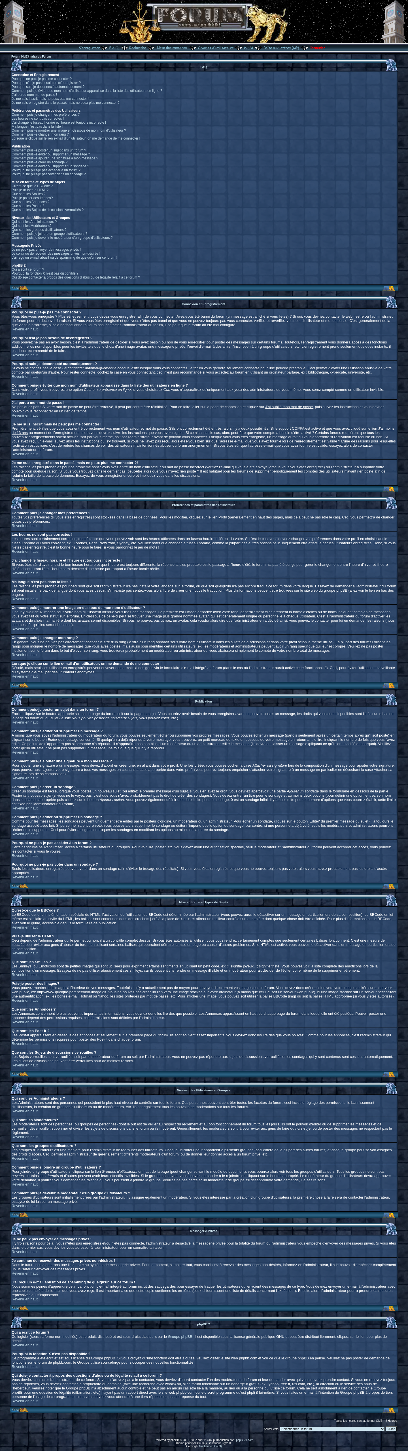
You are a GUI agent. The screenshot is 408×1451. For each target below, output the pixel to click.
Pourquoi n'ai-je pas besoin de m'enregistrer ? (46, 83)
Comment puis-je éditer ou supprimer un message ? (51, 154)
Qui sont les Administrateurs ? (34, 222)
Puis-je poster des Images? (32, 198)
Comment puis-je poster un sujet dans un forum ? (49, 150)
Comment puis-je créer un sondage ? (39, 162)
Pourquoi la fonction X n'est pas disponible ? (45, 273)
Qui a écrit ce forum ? (28, 269)
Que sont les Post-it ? (28, 206)
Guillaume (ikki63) (210, 1446)
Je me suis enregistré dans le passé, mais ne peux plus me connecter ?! (66, 103)
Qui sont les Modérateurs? (32, 226)
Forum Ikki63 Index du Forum (31, 56)
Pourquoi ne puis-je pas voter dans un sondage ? (49, 174)
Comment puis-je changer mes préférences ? (46, 115)
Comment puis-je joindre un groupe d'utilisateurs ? (49, 234)
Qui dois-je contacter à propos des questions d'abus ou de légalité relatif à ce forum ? (76, 277)
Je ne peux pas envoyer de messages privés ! (46, 250)
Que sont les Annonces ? (30, 202)
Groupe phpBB (180, 1336)
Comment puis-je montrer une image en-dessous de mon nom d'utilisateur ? (69, 130)
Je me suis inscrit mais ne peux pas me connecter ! (50, 99)
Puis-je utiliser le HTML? (30, 190)
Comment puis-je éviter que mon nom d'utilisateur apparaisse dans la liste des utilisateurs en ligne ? (87, 91)
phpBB (175, 1440)
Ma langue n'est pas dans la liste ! (37, 126)
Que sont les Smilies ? (28, 194)
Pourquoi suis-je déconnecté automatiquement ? (48, 87)
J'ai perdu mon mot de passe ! (34, 95)
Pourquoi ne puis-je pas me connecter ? (42, 79)
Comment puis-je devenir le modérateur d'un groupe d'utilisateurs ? (62, 238)
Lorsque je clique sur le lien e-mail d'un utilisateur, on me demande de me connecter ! (76, 138)
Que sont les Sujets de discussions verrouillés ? (48, 210)
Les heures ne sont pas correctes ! (38, 119)
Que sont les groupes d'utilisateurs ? (39, 230)
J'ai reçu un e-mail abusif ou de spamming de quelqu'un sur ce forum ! (64, 258)
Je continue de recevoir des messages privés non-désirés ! (56, 254)
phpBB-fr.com (244, 1440)
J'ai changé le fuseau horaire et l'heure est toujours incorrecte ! (59, 123)
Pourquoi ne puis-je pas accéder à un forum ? (46, 170)
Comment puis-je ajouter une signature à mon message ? (55, 158)
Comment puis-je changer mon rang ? (40, 134)
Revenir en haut (25, 329)
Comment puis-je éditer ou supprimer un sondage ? (50, 166)
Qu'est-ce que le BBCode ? (32, 186)
